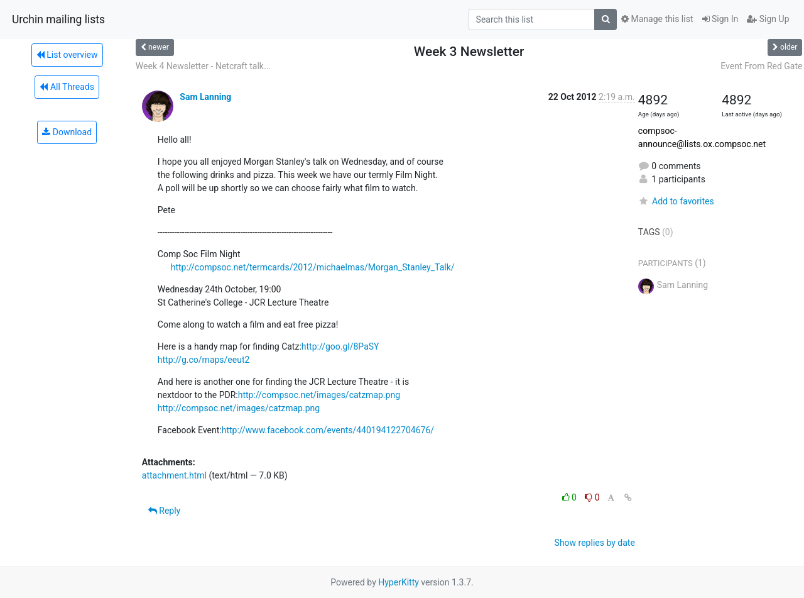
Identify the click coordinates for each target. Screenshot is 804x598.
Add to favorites (676, 201)
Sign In (720, 19)
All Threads (67, 87)
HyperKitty (398, 582)
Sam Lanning (205, 97)
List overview (67, 55)
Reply (164, 511)
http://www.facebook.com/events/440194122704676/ (328, 430)
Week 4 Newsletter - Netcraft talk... (203, 66)
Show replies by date (595, 543)
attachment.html (174, 475)
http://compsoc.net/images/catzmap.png (319, 395)
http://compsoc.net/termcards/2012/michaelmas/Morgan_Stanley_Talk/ (313, 267)
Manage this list (657, 19)
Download (67, 132)
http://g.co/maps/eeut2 (204, 360)
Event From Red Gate (761, 66)
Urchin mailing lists (58, 19)
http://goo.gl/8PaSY (340, 346)
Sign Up (768, 19)
